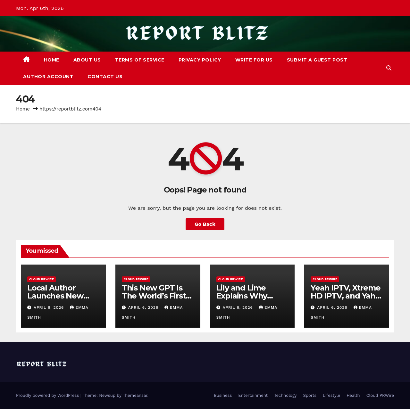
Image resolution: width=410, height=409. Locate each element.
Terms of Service (139, 60)
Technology (285, 395)
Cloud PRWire (41, 279)
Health (353, 395)
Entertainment (253, 395)
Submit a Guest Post (317, 60)
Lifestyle (331, 395)
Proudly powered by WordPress (48, 395)
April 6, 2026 (49, 307)
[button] (388, 68)
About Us (87, 60)
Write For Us (254, 60)
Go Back (205, 224)
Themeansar (135, 395)
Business (223, 395)
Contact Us (105, 76)
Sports (309, 395)
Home (51, 60)
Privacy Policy (200, 60)
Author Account (48, 76)
